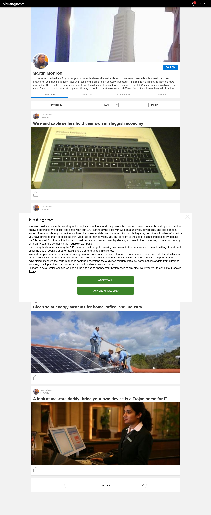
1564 (89, 230)
